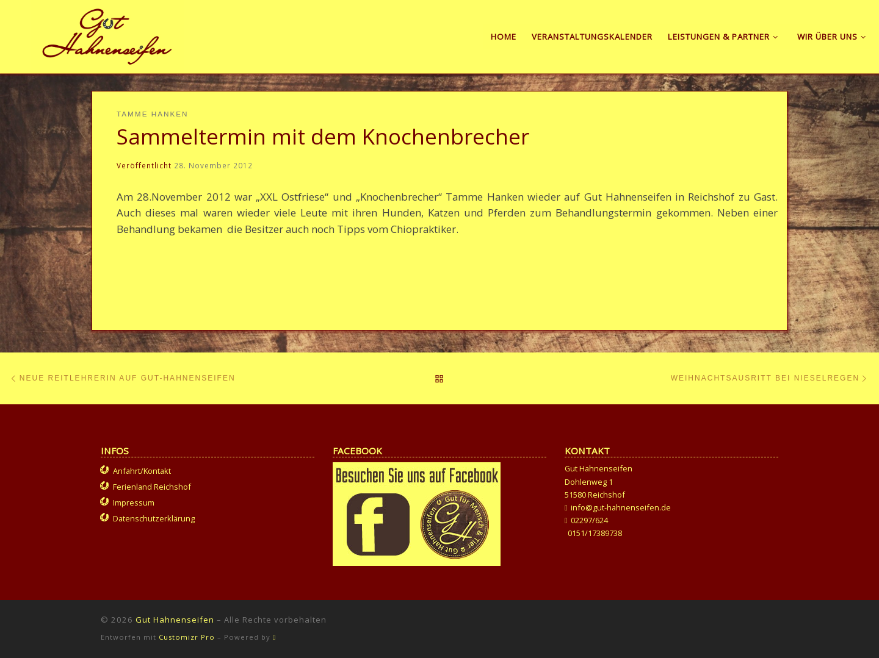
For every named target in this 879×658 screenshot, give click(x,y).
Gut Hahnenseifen (175, 619)
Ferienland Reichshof (152, 486)
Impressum (133, 502)
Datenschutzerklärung (154, 518)
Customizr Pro (187, 637)
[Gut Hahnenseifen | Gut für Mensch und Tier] (107, 34)
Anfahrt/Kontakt (142, 470)
